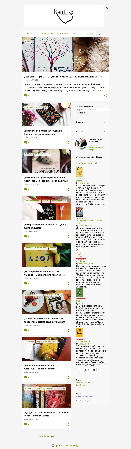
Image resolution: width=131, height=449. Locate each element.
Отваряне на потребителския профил (96, 148)
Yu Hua (82, 303)
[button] (105, 95)
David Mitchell (85, 225)
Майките (80, 261)
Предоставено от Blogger (65, 445)
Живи (79, 301)
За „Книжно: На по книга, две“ (52, 34)
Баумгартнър (83, 341)
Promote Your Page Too (83, 401)
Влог (76, 34)
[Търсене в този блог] (92, 109)
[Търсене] (107, 8)
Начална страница (85, 382)
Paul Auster (84, 344)
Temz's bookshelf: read (86, 163)
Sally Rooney (84, 183)
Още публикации (46, 437)
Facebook (89, 34)
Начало (28, 34)
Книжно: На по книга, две (95, 140)
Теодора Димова (86, 264)
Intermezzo (81, 181)
